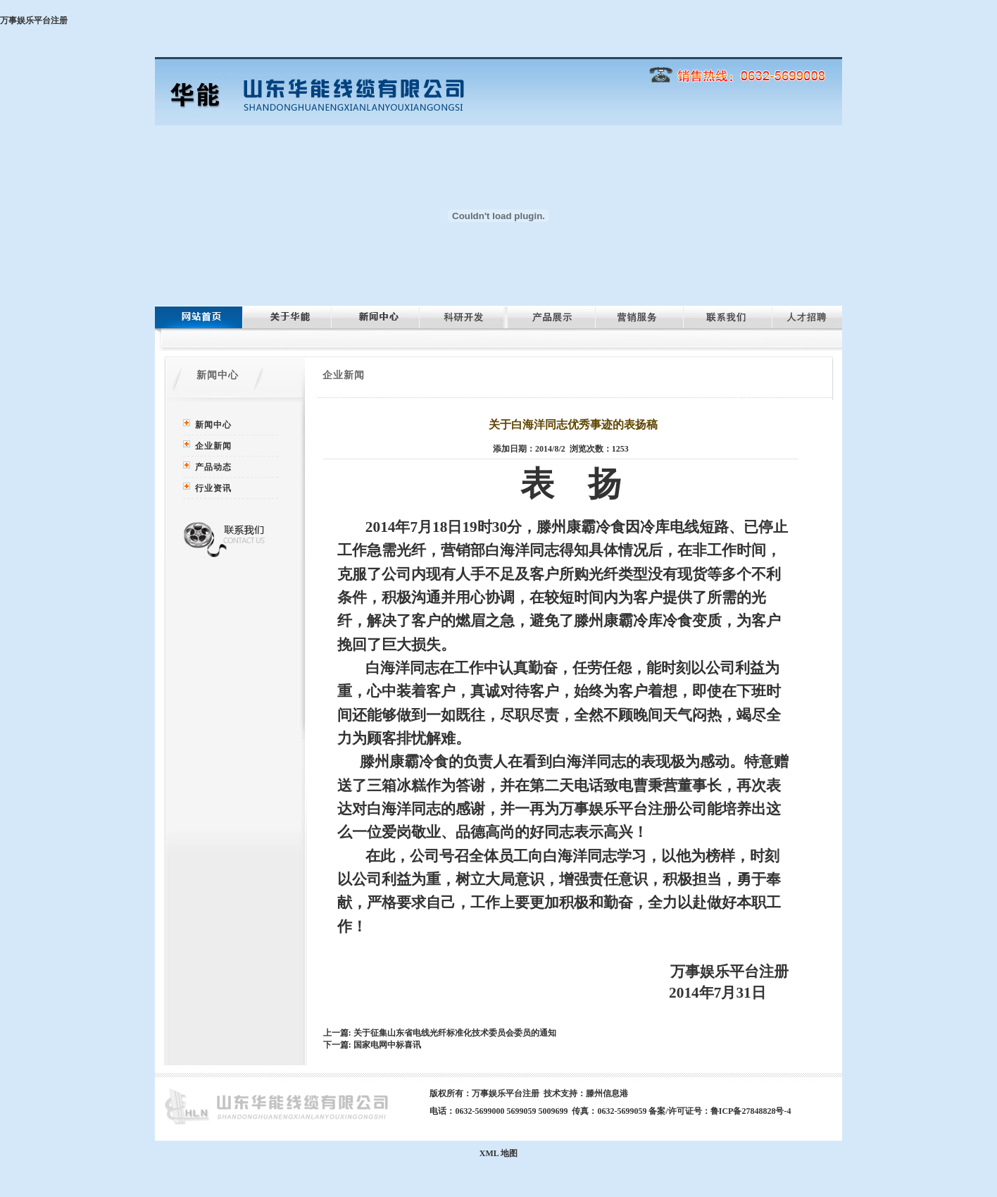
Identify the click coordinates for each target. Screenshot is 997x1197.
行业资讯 (213, 488)
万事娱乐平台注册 (34, 20)
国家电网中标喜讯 (387, 1045)
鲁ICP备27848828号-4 (750, 1111)
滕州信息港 (607, 1093)
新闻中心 (213, 425)
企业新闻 (213, 446)
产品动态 (213, 467)
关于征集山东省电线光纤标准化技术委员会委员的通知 (454, 1033)
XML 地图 (498, 1153)
